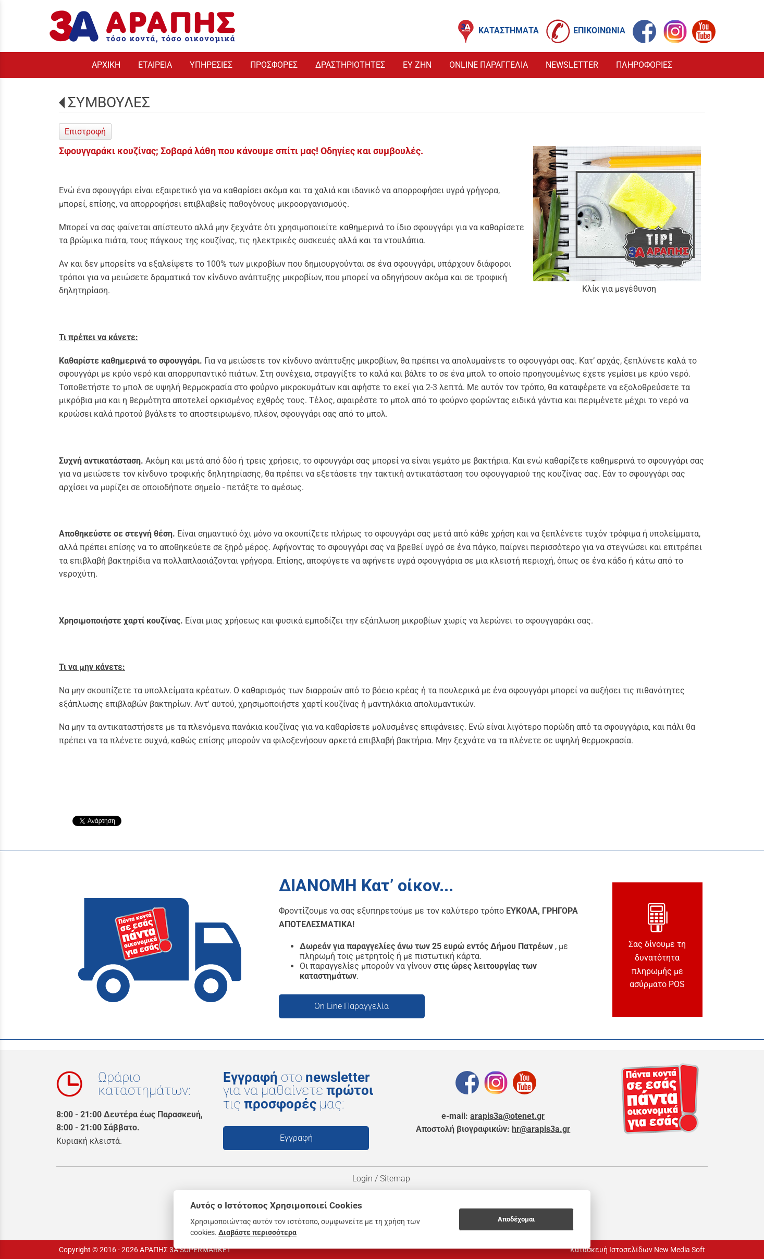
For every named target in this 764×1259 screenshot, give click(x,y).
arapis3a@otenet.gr (507, 1116)
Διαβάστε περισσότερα (257, 1232)
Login (362, 1178)
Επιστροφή (85, 131)
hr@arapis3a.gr (541, 1129)
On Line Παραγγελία (351, 1006)
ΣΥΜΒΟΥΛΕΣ (109, 102)
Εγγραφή (296, 1138)
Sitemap (396, 1178)
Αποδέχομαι (516, 1219)
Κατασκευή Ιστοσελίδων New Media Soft (637, 1249)
